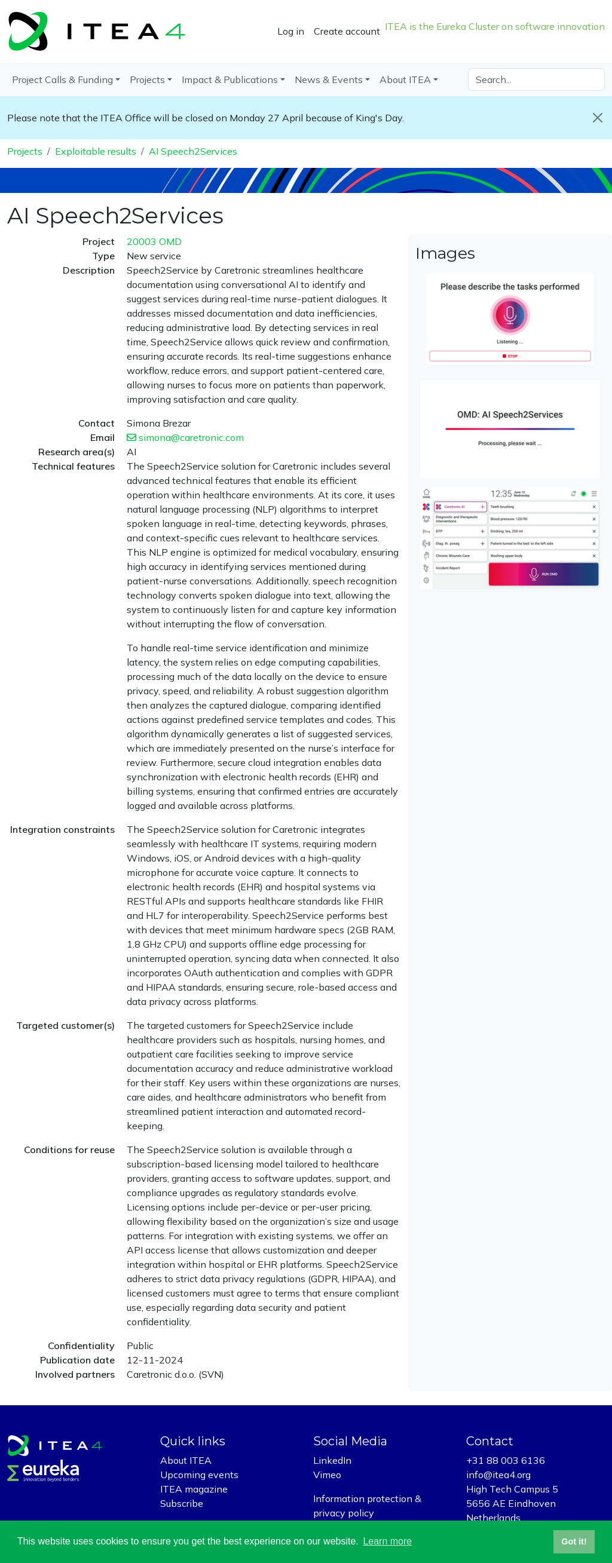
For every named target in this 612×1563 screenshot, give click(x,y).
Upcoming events (199, 1475)
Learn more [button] (387, 1541)
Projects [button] (147, 79)
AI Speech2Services (193, 151)
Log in (290, 31)
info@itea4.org (498, 1475)
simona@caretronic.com (185, 437)
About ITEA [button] (405, 79)
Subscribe (181, 1503)
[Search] (536, 79)
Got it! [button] (573, 1541)
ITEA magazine (194, 1489)
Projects (24, 151)
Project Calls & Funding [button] (62, 79)
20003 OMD (154, 241)
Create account (347, 31)
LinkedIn (332, 1460)
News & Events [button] (329, 79)
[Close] (597, 118)
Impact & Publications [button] (230, 79)
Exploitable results (95, 151)
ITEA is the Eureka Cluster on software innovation (495, 26)
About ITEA (186, 1460)
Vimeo (327, 1475)
